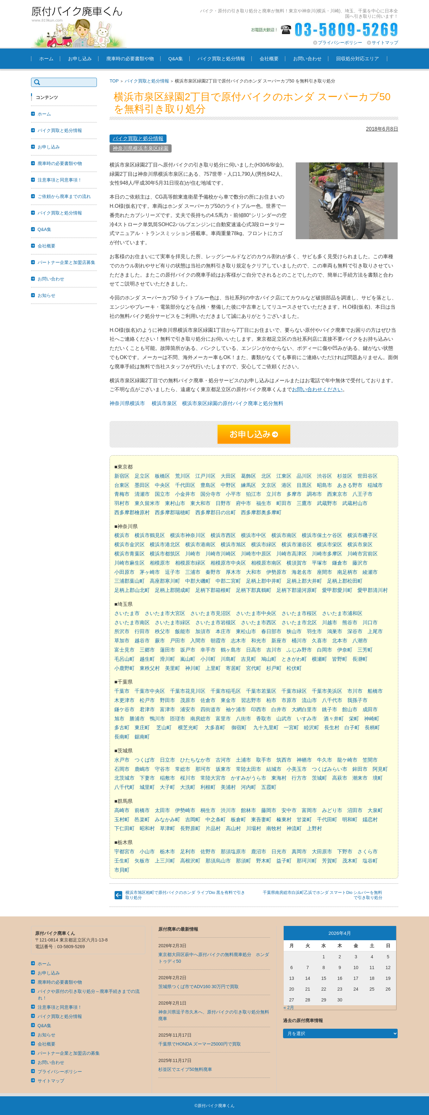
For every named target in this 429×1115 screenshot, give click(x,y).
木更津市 (124, 700)
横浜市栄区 (329, 544)
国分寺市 (210, 494)
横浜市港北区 (165, 544)
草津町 (167, 828)
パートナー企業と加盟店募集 (66, 262)
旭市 (119, 718)
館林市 (248, 810)
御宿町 (239, 727)
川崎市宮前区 (362, 553)
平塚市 (319, 563)
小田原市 (124, 572)
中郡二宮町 (228, 581)
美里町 (172, 668)
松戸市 (147, 700)
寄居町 (233, 668)
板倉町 (238, 819)
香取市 (263, 718)
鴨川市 (157, 718)
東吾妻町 (261, 819)
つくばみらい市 (329, 769)
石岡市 (121, 769)
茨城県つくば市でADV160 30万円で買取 (198, 986)
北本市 (339, 640)
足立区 (142, 476)
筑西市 (284, 760)
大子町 (167, 787)
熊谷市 (349, 622)
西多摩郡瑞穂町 (172, 512)
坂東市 (223, 769)
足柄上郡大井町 (304, 581)
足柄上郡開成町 (172, 590)
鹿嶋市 (142, 769)
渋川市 (228, 810)
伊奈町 (344, 650)
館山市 (349, 709)
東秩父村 (150, 668)
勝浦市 (137, 718)
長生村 (331, 727)
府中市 (243, 503)
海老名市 (302, 572)
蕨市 (160, 640)
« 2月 (289, 1007)
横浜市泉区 (164, 403)
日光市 (279, 851)
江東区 (284, 476)
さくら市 (367, 851)
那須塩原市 (233, 851)
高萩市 (339, 778)
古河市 (223, 760)
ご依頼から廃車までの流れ (64, 196)
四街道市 (210, 709)
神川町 (192, 668)
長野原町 (190, 828)
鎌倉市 (339, 563)
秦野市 (213, 572)
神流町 (294, 828)
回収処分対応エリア (357, 58)
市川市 (355, 691)
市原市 (289, 700)
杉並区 (344, 476)
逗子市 (172, 572)
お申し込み (80, 58)
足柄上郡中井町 (263, 581)
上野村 (314, 828)
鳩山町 (268, 659)
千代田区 (185, 485)
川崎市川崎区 (220, 553)
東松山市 (246, 631)
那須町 (243, 860)
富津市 (167, 709)
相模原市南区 (266, 563)
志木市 (238, 640)
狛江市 (253, 494)
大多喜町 (215, 727)
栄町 (354, 718)
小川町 (208, 659)
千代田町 (327, 819)
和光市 (258, 640)
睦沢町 (311, 727)
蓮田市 (167, 650)
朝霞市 (218, 640)
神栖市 (304, 760)
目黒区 (304, 485)
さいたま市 (127, 613)
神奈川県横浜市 (127, 403)
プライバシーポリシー (340, 42)
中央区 (162, 485)
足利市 (187, 851)
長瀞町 (360, 659)
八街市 (243, 718)
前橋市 (142, 810)
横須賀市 (297, 563)
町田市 (284, 503)
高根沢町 (190, 860)
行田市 (142, 631)
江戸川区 (205, 476)
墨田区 (142, 485)
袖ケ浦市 (236, 709)
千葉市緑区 (294, 691)
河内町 (248, 787)
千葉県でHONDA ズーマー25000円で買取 (199, 1043)
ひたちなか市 (195, 760)
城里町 (147, 787)
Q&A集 (175, 58)
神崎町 (371, 718)
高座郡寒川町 (165, 581)
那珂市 (203, 769)
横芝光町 (188, 727)
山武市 (284, 718)
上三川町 (165, 860)
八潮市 (360, 640)
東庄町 (142, 727)
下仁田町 (124, 828)
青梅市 (121, 494)
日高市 (253, 650)
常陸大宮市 (213, 778)
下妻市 (147, 778)
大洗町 (187, 787)
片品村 (213, 828)
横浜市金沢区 (129, 544)
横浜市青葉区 (129, 553)
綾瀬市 (370, 572)
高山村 (233, 828)
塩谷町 (370, 860)
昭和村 (147, 828)
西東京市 (337, 494)
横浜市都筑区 (165, 553)
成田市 (370, 709)
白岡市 (324, 650)
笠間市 (370, 760)
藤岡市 (268, 810)
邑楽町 (142, 819)
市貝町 (121, 870)
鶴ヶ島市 (231, 650)
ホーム (46, 58)
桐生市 (208, 810)
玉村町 (121, 819)
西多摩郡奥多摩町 (261, 512)
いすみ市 (307, 718)
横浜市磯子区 (362, 535)
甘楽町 (304, 819)
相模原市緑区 (190, 563)
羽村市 (121, 503)
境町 (378, 778)
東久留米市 (147, 503)
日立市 (167, 760)
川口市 (370, 622)
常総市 (182, 769)
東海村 (279, 778)
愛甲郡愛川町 (337, 590)
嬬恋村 (370, 819)
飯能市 (182, 631)
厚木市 (233, 572)
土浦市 (243, 760)
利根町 (208, 787)
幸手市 (208, 650)
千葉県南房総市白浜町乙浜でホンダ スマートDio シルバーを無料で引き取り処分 (322, 895)
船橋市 (375, 691)
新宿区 (121, 476)
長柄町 (372, 727)
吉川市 (273, 650)
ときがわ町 (294, 659)
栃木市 (167, 851)
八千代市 (332, 700)
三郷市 (147, 650)
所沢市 (121, 631)
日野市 (223, 503)
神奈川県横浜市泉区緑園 (140, 148)
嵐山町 (187, 659)
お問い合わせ (307, 58)
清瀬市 (142, 494)
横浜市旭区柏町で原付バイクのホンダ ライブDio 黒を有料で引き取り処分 (185, 895)
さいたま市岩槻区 (215, 622)
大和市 (253, 572)
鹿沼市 (258, 851)
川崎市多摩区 (327, 553)
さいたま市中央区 (256, 613)
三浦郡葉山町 (129, 581)
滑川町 (167, 659)
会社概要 (269, 58)
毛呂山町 (124, 659)
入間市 (197, 640)
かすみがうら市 (248, 778)
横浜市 (121, 535)
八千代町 (124, 787)
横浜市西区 (223, 535)
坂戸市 (187, 650)
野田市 (167, 700)
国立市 (162, 494)
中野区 (228, 485)
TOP (114, 80)
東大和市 (200, 503)
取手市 (263, 760)
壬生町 (121, 860)
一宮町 (291, 727)
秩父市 (162, 631)
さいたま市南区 (132, 622)
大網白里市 (304, 709)
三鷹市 (304, 503)
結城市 (273, 769)
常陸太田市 (248, 769)
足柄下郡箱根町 (213, 590)
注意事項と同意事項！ (60, 179)
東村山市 (175, 503)
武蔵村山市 (355, 503)
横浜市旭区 (233, 544)
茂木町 (349, 860)
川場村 (253, 828)
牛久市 (324, 760)
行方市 (299, 778)
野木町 (263, 860)
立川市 (273, 494)
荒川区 (182, 476)
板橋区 (162, 476)
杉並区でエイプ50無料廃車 (185, 1069)
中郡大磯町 (198, 581)
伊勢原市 (276, 572)
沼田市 (355, 810)
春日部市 (271, 631)
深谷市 (355, 631)
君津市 (147, 709)
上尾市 (375, 631)
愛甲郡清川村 (372, 590)
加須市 (203, 631)
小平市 (233, 494)
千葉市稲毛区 (226, 691)
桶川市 (299, 640)
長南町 (121, 736)
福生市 (263, 503)
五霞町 (268, 787)
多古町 (121, 727)
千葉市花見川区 (187, 691)
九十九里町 (266, 727)
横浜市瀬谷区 (296, 544)
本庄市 (223, 631)
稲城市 (375, 485)
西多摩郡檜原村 (132, 512)
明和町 (349, 819)
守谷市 (162, 769)
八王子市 (362, 494)
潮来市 (360, 778)
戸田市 (177, 640)
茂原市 (187, 700)
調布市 (314, 494)
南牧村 (273, 828)
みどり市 (332, 810)
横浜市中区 (253, 535)
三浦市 (192, 572)
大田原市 (322, 851)
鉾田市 (360, 769)
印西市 (258, 709)
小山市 (147, 851)
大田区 (228, 476)
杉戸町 (273, 668)
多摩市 (294, 494)
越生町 (147, 659)
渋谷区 (324, 476)
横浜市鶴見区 (150, 535)
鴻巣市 (334, 631)
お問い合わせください (317, 389)
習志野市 (251, 700)
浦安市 (187, 709)
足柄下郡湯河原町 (296, 590)
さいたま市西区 (258, 622)
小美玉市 (297, 769)
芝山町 (164, 727)
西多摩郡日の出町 (215, 512)
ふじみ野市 (299, 650)
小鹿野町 (124, 668)
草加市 (121, 640)
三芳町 (365, 650)
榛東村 (284, 819)
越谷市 (142, 640)
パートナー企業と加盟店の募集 (69, 1053)
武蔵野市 (327, 503)
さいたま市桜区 (299, 613)
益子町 (284, 860)
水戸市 (121, 760)
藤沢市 (360, 563)
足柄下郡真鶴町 (253, 590)
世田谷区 (367, 476)
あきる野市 (350, 485)
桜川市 (187, 778)
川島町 (228, 659)
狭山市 (294, 631)
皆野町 (339, 659)
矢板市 (142, 860)
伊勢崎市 (185, 810)
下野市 (344, 851)
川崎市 (192, 553)
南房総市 (200, 718)
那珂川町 (307, 860)
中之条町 (215, 819)
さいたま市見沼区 (210, 613)
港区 (286, 485)
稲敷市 (167, 778)
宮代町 (253, 668)
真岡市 (299, 851)
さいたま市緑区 (172, 622)
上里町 (213, 668)
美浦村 (228, 787)
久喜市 (319, 640)
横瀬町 (319, 659)
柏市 (271, 700)
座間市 (324, 572)
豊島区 (208, 485)
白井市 (279, 709)
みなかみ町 (167, 819)
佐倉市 (208, 700)
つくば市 (145, 760)
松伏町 (294, 668)
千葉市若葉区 (261, 691)
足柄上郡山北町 (132, 590)
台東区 (121, 485)
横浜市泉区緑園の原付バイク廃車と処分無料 (232, 403)
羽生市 (314, 631)
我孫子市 (357, 700)
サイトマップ (385, 42)
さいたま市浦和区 (342, 613)
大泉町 (375, 810)
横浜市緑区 (263, 544)
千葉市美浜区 (327, 691)
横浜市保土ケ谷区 (322, 535)
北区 (266, 476)
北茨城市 (124, 778)
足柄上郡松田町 (345, 581)
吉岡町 (192, 819)
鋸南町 (142, 736)
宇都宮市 (124, 851)
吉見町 (248, 659)
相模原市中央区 (228, 563)
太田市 (162, 810)
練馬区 (248, 485)
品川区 (304, 476)
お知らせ (46, 295)
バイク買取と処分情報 (221, 58)
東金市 (228, 700)
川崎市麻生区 (129, 563)
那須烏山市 (218, 860)
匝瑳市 (177, 718)
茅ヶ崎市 (150, 572)
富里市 (223, 718)
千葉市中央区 (150, 691)
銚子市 (329, 709)
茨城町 (319, 778)
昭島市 (324, 485)
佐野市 (208, 851)
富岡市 (309, 810)
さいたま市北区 (299, 622)
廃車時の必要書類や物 (130, 58)
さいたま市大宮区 (165, 613)
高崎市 (121, 810)
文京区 (268, 485)
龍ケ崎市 (347, 760)
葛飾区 (248, 476)
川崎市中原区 (256, 553)
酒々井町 (334, 718)
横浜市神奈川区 (187, 535)
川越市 (329, 622)
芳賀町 (329, 860)
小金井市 (185, 494)
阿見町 (380, 769)
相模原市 (160, 563)
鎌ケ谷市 (124, 709)
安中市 (289, 810)
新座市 (279, 640)
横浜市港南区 (200, 544)
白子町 (352, 727)
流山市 (309, 700)
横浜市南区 (284, 535)
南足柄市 (347, 572)
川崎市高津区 (291, 553)
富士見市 (124, 650)
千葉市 (121, 691)
